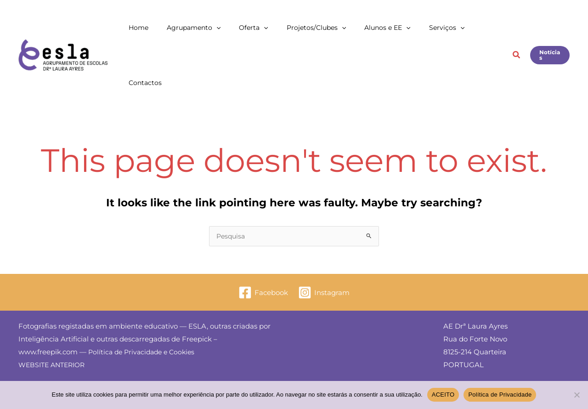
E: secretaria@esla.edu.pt (486, 367)
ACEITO (443, 394)
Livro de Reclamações (480, 334)
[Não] (576, 394)
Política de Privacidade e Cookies (144, 297)
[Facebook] (262, 237)
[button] (259, 27)
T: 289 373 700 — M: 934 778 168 (497, 379)
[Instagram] (324, 237)
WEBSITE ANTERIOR (54, 310)
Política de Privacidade (499, 394)
